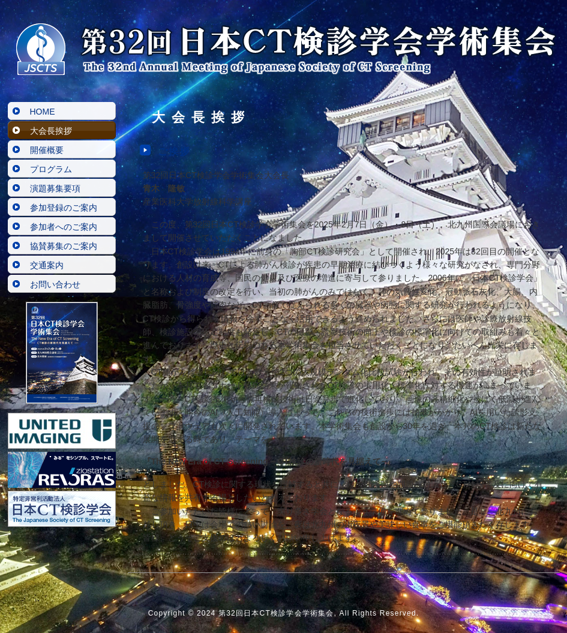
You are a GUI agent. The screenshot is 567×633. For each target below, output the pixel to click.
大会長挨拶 (51, 131)
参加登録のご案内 (63, 207)
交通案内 (47, 265)
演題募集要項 (55, 188)
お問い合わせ (55, 284)
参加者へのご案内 (63, 227)
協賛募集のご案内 (63, 246)
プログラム (51, 169)
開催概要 (47, 150)
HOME (42, 111)
